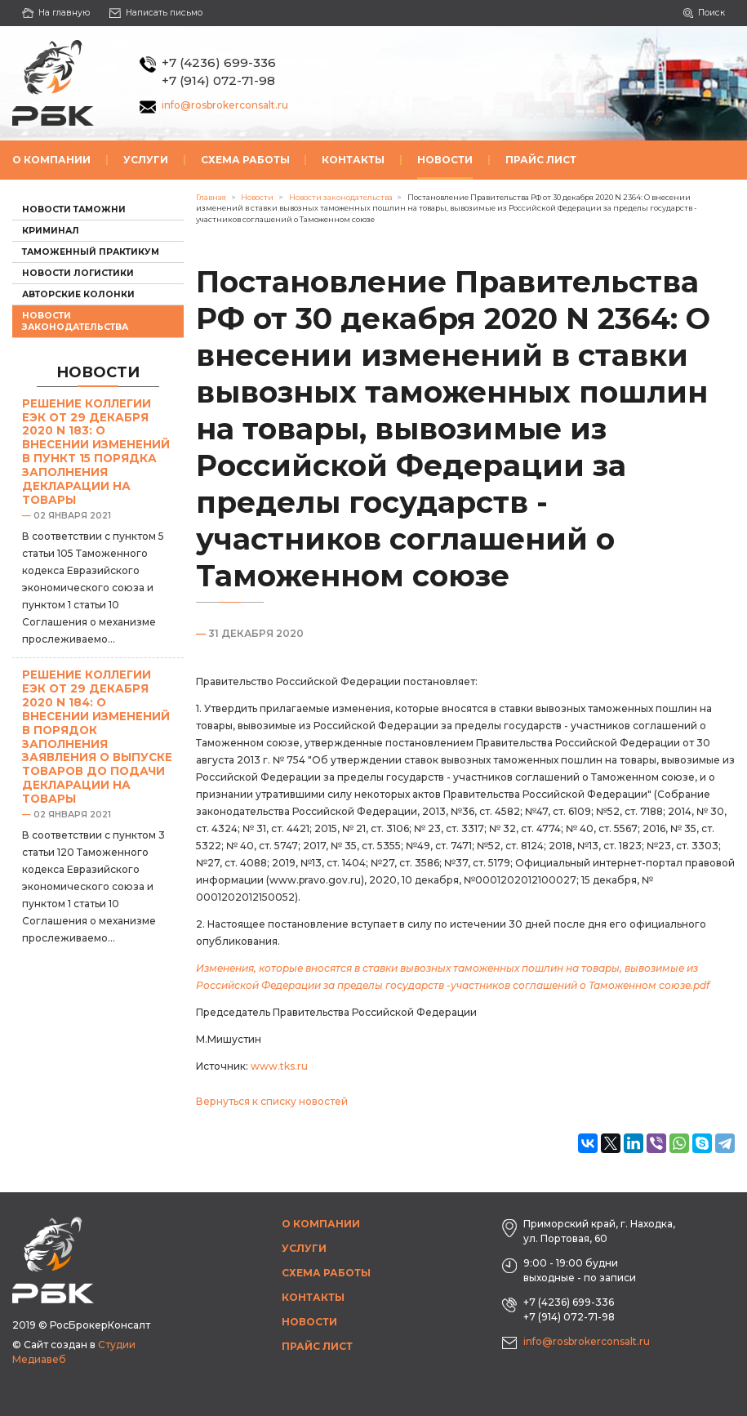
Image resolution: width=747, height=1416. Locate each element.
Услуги (145, 160)
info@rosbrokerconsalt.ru (225, 105)
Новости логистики (78, 273)
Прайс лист (540, 160)
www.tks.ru (279, 1066)
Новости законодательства (75, 321)
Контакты (353, 160)
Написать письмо (156, 12)
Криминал (50, 230)
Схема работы (245, 160)
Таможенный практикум (90, 252)
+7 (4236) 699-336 (219, 62)
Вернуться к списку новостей (272, 1101)
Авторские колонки (78, 294)
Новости (445, 160)
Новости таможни (74, 209)
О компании (51, 160)
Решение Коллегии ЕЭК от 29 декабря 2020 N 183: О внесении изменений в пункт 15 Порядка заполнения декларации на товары (96, 451)
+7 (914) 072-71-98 (218, 80)
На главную (56, 12)
